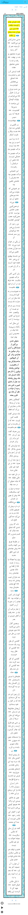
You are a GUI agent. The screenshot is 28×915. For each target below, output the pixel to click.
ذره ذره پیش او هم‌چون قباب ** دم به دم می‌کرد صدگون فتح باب (14, 513)
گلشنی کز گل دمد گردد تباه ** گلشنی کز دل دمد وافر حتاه (14, 666)
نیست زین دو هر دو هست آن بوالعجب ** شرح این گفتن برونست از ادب (14, 313)
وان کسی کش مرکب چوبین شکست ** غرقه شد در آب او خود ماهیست (14, 281)
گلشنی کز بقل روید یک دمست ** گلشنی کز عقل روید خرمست (14, 648)
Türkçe (20, 6)
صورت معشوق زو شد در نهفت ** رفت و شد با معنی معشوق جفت (14, 61)
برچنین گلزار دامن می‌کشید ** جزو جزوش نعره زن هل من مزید (14, 630)
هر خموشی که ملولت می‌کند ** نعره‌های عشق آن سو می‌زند (14, 195)
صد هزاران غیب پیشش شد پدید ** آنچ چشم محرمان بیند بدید (14, 584)
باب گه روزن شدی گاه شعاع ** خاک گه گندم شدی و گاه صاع (14, 531)
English (16, 6)
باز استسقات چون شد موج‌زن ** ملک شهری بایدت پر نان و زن (14, 744)
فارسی (25, 7)
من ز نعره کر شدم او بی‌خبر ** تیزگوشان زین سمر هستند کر (14, 231)
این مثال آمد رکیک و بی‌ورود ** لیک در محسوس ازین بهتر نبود (14, 330)
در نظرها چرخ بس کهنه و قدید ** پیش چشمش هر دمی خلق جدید (14, 549)
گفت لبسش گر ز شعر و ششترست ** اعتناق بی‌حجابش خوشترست (14, 78)
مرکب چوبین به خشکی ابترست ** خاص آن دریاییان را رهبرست (14, 160)
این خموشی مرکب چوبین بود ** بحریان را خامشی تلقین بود (14, 178)
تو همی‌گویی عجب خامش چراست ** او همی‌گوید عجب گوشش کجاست (14, 213)
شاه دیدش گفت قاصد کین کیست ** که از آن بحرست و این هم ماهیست (13, 421)
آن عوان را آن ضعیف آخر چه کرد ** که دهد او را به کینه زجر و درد (14, 871)
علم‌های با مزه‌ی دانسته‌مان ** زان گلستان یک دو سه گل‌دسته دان (14, 683)
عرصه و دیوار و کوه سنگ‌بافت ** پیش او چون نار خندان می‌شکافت (14, 495)
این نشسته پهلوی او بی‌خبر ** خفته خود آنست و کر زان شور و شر (14, 263)
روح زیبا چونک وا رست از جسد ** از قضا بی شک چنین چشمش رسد (14, 566)
